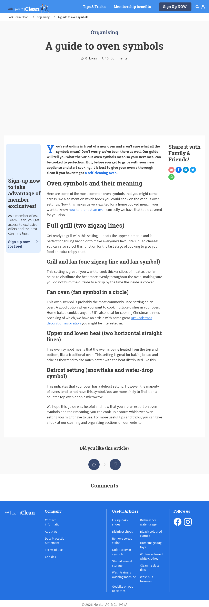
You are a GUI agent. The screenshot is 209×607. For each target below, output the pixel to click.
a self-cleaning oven (101, 172)
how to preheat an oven (87, 209)
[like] (94, 464)
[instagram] (188, 522)
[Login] (203, 6)
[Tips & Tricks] (94, 6)
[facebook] (177, 522)
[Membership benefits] (132, 6)
